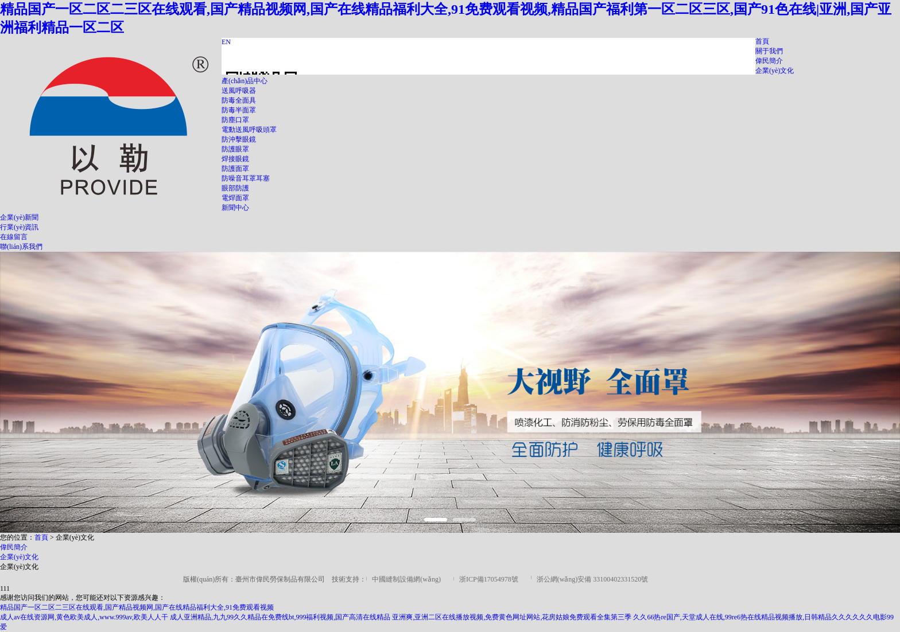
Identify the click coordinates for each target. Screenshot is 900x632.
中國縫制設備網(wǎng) (406, 579)
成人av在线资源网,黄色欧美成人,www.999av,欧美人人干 (84, 617)
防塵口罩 (235, 120)
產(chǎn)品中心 (244, 81)
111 (5, 588)
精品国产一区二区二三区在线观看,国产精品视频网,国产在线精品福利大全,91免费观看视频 (137, 607)
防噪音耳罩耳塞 (246, 178)
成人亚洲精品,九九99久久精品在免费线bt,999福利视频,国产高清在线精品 (280, 617)
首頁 (762, 41)
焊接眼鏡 (235, 159)
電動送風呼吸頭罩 (249, 130)
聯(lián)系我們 (21, 247)
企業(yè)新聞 (19, 217)
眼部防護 (235, 188)
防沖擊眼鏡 (239, 139)
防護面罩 (235, 169)
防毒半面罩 (239, 110)
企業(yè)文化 (774, 71)
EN (226, 42)
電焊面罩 (235, 198)
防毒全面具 (239, 100)
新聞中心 (235, 208)
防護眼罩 (235, 149)
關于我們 (769, 51)
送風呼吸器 (239, 91)
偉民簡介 (769, 61)
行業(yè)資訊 (19, 227)
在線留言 (14, 237)
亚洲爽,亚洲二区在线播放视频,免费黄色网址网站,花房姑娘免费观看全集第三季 (511, 617)
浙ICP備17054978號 (488, 579)
